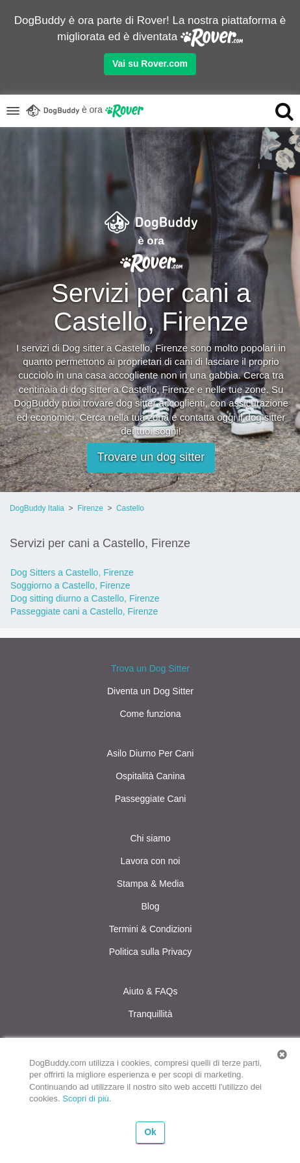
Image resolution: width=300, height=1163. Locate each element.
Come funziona (150, 714)
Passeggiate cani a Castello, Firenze (84, 611)
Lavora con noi (151, 861)
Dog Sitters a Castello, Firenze (72, 572)
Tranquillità (151, 1014)
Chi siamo (150, 838)
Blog (150, 906)
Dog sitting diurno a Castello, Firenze (85, 598)
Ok (150, 1132)
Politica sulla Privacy (150, 951)
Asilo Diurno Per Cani (150, 753)
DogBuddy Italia (37, 508)
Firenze (90, 508)
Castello (130, 508)
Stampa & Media (150, 883)
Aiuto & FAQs (150, 991)
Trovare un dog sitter (151, 457)
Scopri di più (85, 1098)
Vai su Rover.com (150, 63)
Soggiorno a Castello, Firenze (70, 585)
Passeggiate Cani (150, 798)
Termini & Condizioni (150, 929)
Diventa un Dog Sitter (150, 691)
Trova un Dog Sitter (150, 668)
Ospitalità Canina (150, 776)
